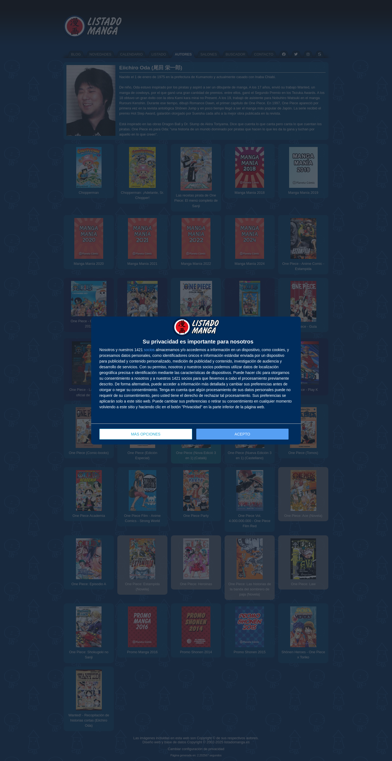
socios (149, 350)
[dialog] (196, 381)
